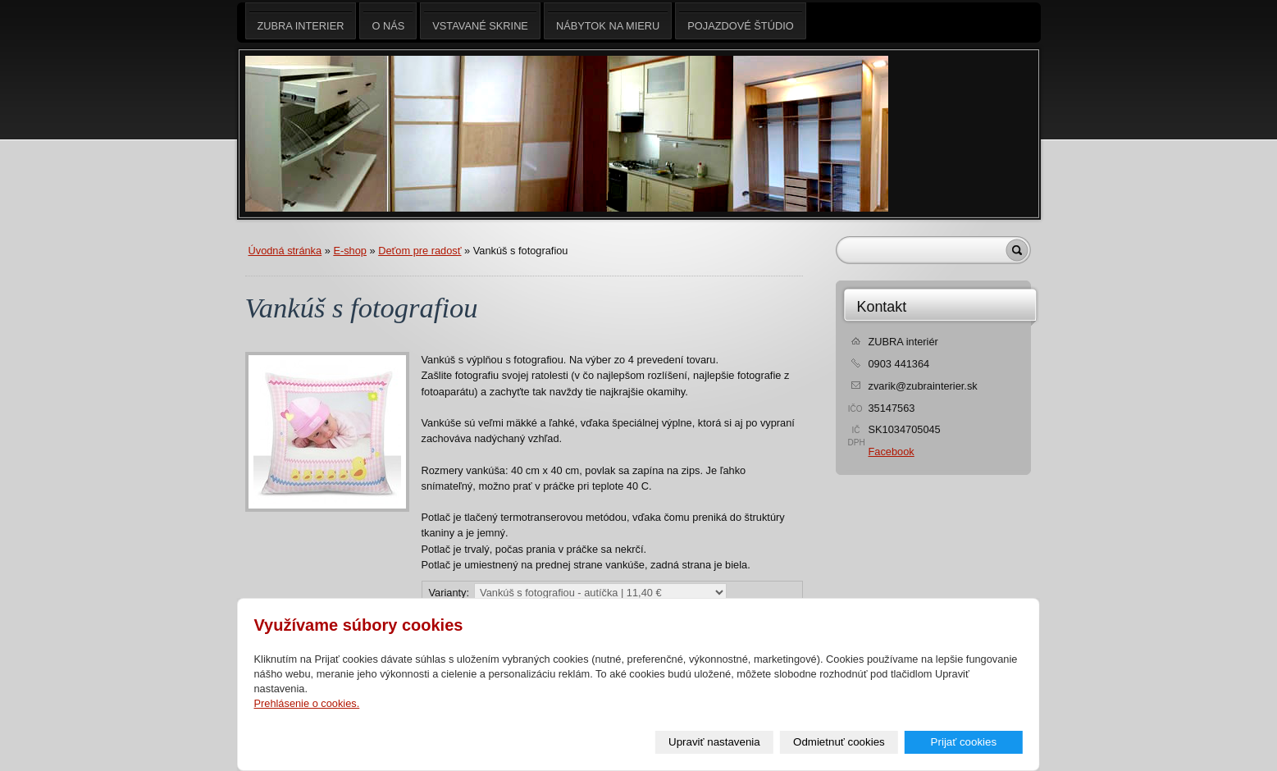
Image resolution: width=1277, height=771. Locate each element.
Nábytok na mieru (608, 20)
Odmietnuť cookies (839, 742)
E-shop (350, 250)
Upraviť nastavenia (714, 742)
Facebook (891, 451)
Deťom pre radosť (419, 250)
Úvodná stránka (285, 250)
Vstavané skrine (480, 20)
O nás (388, 20)
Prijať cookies (964, 742)
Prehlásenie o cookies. (307, 703)
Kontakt (882, 307)
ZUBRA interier (301, 20)
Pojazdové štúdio (740, 20)
